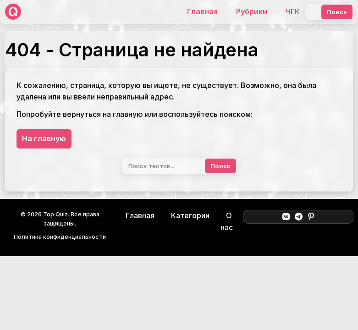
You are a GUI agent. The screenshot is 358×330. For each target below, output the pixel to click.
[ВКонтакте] (285, 216)
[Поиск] (312, 12)
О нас (226, 221)
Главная (202, 11)
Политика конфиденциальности (60, 236)
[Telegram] (299, 216)
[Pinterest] (311, 216)
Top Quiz (55, 214)
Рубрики (251, 11)
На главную (44, 138)
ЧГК (293, 11)
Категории (190, 215)
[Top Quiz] (13, 12)
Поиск (337, 12)
